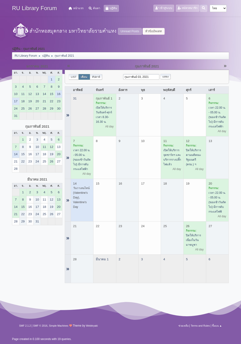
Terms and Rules (200, 325)
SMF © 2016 (40, 325)
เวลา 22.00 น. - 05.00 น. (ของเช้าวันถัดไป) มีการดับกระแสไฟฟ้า (217, 117)
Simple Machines (58, 325)
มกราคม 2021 (37, 66)
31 (75, 98)
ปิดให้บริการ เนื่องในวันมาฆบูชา (193, 240)
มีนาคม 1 (102, 259)
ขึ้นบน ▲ (217, 325)
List (73, 76)
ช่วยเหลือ (183, 325)
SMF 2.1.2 (25, 325)
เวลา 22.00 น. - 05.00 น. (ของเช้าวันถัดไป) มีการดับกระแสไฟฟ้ (217, 202)
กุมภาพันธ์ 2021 (37, 126)
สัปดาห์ (96, 76)
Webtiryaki (92, 325)
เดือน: (84, 76)
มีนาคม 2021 (37, 179)
